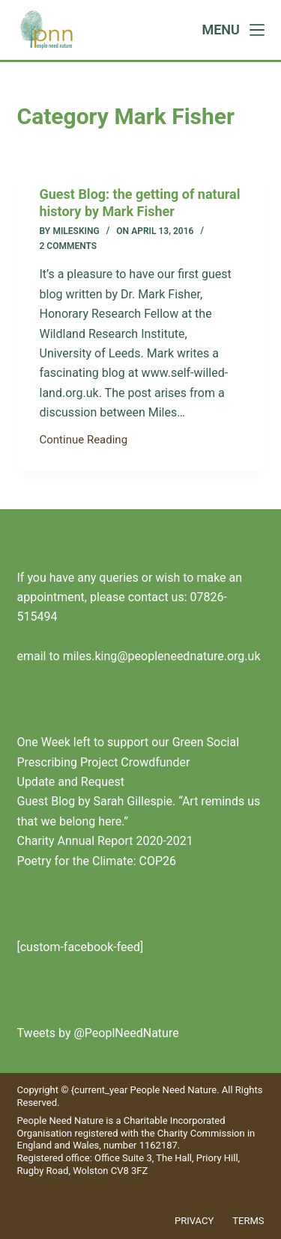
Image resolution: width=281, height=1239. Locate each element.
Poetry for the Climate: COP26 (97, 861)
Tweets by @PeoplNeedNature (98, 1033)
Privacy (194, 1220)
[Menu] (233, 30)
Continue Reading (84, 441)
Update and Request (71, 782)
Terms (248, 1220)
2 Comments (68, 246)
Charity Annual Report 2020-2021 (105, 841)
